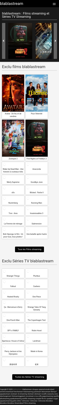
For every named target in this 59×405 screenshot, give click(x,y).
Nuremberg (13, 203)
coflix (40, 396)
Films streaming (30, 403)
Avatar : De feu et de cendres (13, 115)
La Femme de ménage (13, 224)
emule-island (49, 389)
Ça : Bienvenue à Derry (13, 307)
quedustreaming (16, 399)
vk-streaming (22, 394)
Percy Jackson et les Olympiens (13, 352)
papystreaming (47, 396)
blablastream (27, 389)
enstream (14, 394)
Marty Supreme (13, 182)
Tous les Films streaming (29, 249)
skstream (37, 394)
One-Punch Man (13, 320)
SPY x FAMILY (13, 330)
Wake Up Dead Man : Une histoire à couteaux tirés (13, 170)
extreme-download (6, 392)
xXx (13, 192)
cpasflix (56, 396)
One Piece (36, 297)
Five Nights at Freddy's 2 (37, 159)
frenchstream (18, 392)
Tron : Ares (13, 213)
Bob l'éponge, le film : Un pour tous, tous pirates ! (13, 235)
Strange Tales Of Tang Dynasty (37, 308)
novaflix (44, 394)
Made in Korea (37, 351)
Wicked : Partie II (37, 192)
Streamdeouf (19, 403)
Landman (36, 341)
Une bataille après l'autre (36, 234)
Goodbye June (37, 182)
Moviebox (49, 401)
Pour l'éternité (36, 114)
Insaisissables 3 (36, 213)
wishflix (24, 399)
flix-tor (44, 399)
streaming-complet (34, 399)
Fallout (13, 286)
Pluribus (36, 276)
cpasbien (50, 399)
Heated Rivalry (13, 297)
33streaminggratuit (18, 396)
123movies (25, 401)
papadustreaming (6, 401)
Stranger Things (13, 276)
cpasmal (42, 389)
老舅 (37, 364)
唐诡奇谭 (13, 364)
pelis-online (17, 401)
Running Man (36, 203)
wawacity (50, 394)
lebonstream (46, 392)
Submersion (37, 224)
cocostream (29, 396)
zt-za (36, 396)
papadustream (5, 394)
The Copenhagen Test (37, 320)
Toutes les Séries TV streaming (29, 377)
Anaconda (36, 169)
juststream (37, 392)
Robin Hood (36, 330)
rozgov (55, 399)
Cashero (36, 286)
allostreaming (5, 399)
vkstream (30, 394)
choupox (35, 389)
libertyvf (54, 392)
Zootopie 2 (13, 159)
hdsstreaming (28, 392)
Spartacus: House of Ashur (13, 341)
